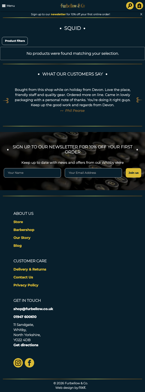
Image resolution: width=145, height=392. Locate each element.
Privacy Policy (25, 285)
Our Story (21, 238)
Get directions (25, 345)
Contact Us (23, 277)
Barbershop (23, 230)
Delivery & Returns (29, 269)
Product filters (15, 41)
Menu (8, 6)
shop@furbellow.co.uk (33, 309)
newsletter (58, 14)
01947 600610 (24, 317)
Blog (17, 246)
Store (18, 222)
